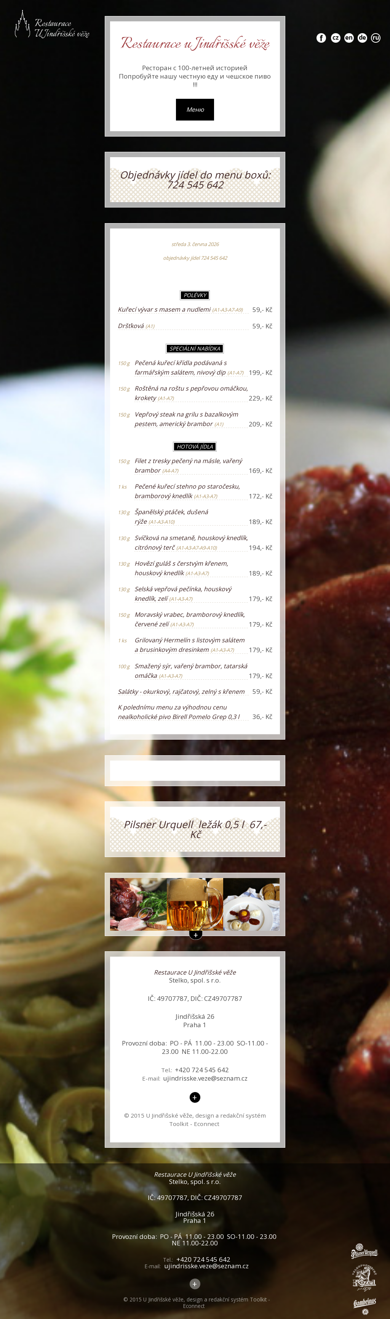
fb (321, 33)
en (349, 33)
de (362, 33)
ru (375, 33)
